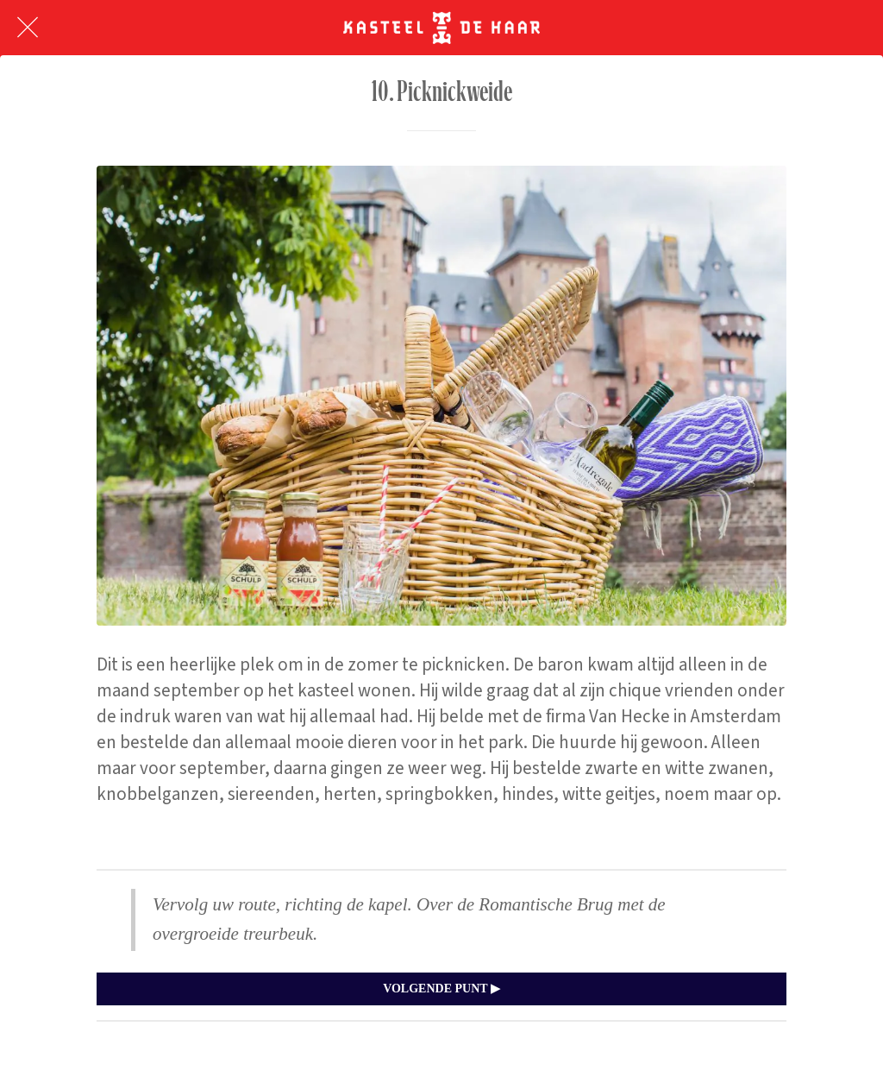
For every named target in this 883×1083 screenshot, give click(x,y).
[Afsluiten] (27, 27)
